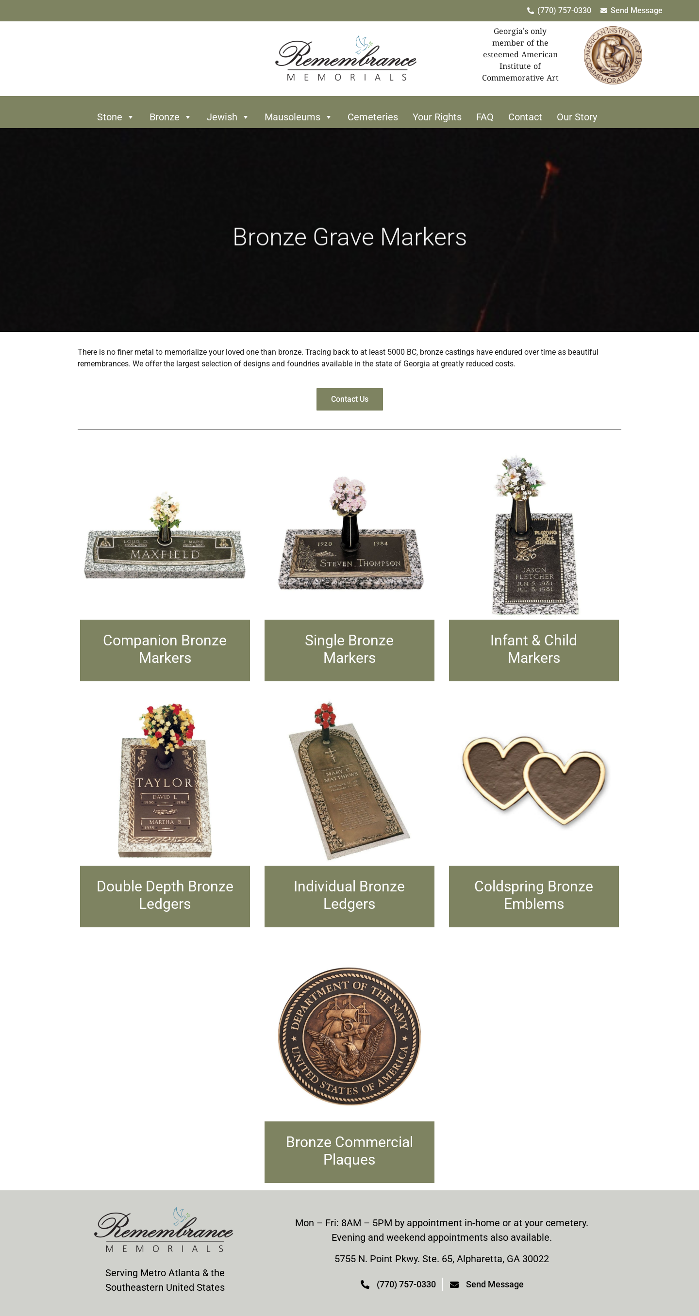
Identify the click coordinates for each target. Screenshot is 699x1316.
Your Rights (437, 117)
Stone (116, 117)
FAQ (485, 117)
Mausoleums (299, 117)
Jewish (228, 117)
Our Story (577, 117)
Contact (525, 117)
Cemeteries (373, 117)
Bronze (171, 117)
